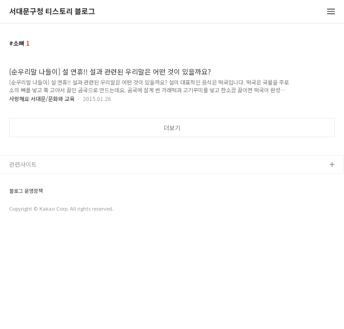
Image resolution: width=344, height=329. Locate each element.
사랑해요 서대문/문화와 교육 (42, 98)
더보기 (172, 127)
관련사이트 (23, 164)
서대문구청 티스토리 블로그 (52, 11)
